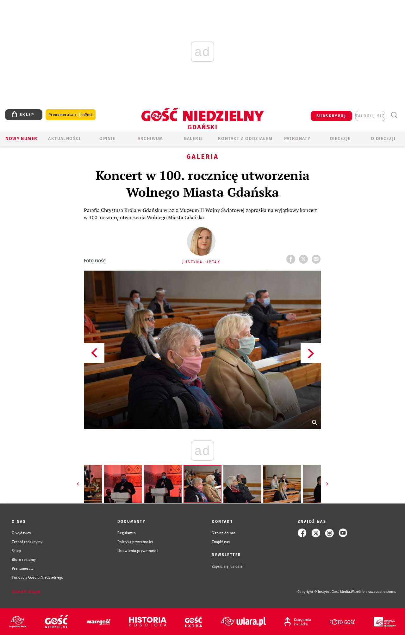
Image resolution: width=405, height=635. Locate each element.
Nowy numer (21, 138)
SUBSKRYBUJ (331, 116)
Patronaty (297, 138)
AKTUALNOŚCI (64, 138)
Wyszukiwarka (394, 115)
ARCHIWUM (150, 138)
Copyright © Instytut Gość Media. (324, 592)
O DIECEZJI (383, 138)
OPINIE (107, 138)
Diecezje (340, 138)
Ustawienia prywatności (137, 550)
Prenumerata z (70, 115)
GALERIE (193, 138)
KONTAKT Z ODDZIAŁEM (245, 138)
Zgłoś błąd (26, 592)
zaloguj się (370, 116)
